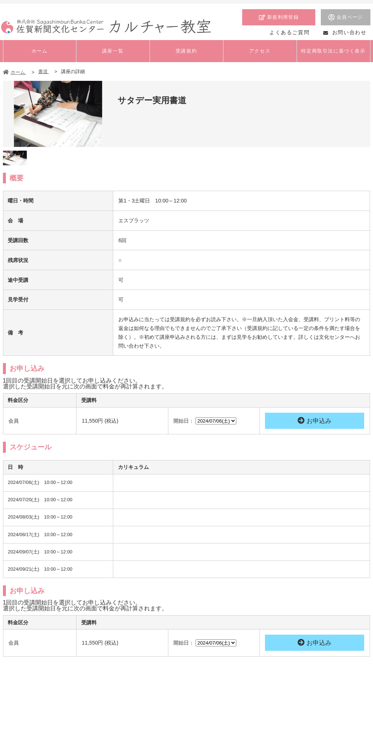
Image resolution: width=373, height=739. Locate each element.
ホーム (14, 72)
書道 (43, 71)
